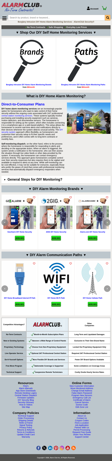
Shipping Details (25, 424)
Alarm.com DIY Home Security (92, 236)
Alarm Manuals (26, 392)
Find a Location (82, 427)
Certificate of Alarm (81, 404)
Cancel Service (82, 406)
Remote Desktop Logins (26, 397)
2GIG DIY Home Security (56, 236)
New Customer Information (82, 390)
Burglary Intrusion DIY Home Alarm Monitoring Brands (28, 89)
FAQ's (26, 390)
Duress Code (82, 409)
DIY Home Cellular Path (92, 302)
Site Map (26, 411)
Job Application (82, 429)
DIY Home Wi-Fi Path (56, 302)
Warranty (26, 441)
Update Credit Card (26, 438)
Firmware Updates (26, 402)
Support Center (82, 441)
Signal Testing (26, 429)
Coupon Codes (82, 424)
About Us (82, 420)
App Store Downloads (26, 395)
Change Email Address (81, 395)
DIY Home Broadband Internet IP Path (19, 302)
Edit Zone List (82, 411)
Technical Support (26, 420)
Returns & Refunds (25, 434)
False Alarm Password (82, 397)
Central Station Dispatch (26, 399)
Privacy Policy (25, 431)
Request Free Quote (82, 436)
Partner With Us (82, 431)
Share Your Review (81, 438)
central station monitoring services (16, 120)
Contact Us (82, 422)
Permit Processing (82, 434)
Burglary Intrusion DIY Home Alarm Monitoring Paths (83, 89)
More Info (20, 242)
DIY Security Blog (26, 404)
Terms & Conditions (26, 436)
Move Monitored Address (82, 392)
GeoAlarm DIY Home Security (19, 236)
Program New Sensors (82, 399)
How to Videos (25, 409)
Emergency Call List (82, 402)
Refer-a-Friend (25, 427)
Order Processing (26, 422)
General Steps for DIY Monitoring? (34, 183)
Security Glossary (26, 406)
